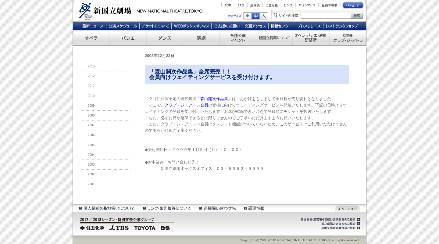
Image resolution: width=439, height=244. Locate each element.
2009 (91, 105)
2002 (91, 174)
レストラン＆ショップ (342, 25)
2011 (91, 86)
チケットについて (155, 25)
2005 (91, 145)
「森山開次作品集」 (214, 98)
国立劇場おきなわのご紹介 (340, 224)
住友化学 (93, 227)
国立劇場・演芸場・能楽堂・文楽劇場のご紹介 (330, 219)
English (353, 5)
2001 (91, 184)
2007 (91, 125)
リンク (288, 5)
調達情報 (254, 208)
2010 (91, 96)
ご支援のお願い (227, 25)
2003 (91, 164)
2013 (91, 66)
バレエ (128, 38)
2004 (91, 154)
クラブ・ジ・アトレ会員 (186, 105)
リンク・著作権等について (167, 208)
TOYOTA (145, 227)
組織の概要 (330, 5)
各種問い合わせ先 (217, 208)
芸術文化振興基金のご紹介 (340, 228)
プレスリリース (309, 25)
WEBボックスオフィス (192, 25)
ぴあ (166, 227)
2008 (91, 115)
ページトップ (347, 208)
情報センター (282, 25)
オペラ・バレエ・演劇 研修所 (311, 38)
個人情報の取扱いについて (107, 208)
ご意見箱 (272, 5)
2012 (91, 76)
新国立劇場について (274, 38)
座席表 (255, 5)
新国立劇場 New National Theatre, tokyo (141, 10)
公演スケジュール (122, 25)
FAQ (240, 5)
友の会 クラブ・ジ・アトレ (347, 38)
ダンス (164, 38)
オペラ (91, 38)
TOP (228, 5)
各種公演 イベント (238, 38)
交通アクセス (255, 25)
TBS (119, 227)
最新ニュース (92, 25)
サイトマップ (307, 5)
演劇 (201, 38)
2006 (91, 135)
